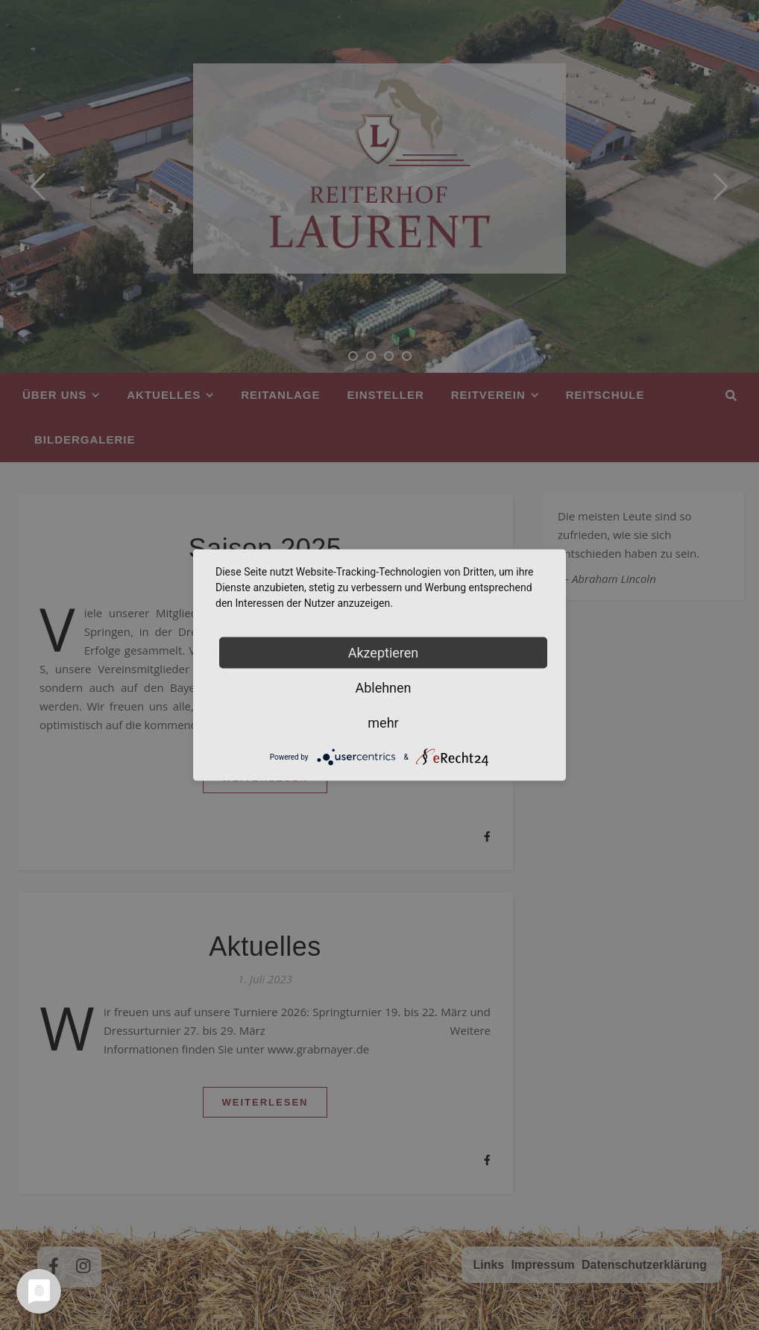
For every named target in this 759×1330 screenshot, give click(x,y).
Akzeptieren (383, 653)
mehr (383, 723)
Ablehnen (383, 688)
